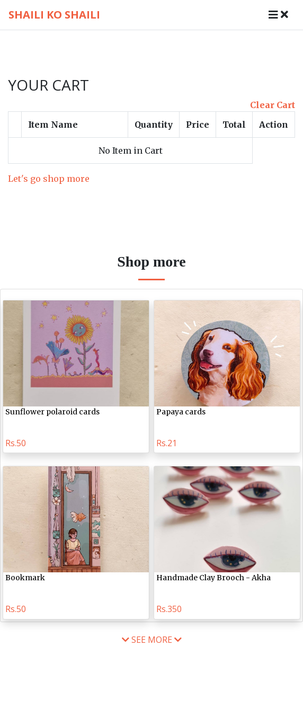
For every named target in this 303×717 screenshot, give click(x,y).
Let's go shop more (49, 178)
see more (152, 639)
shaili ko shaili (54, 14)
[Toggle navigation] (278, 14)
